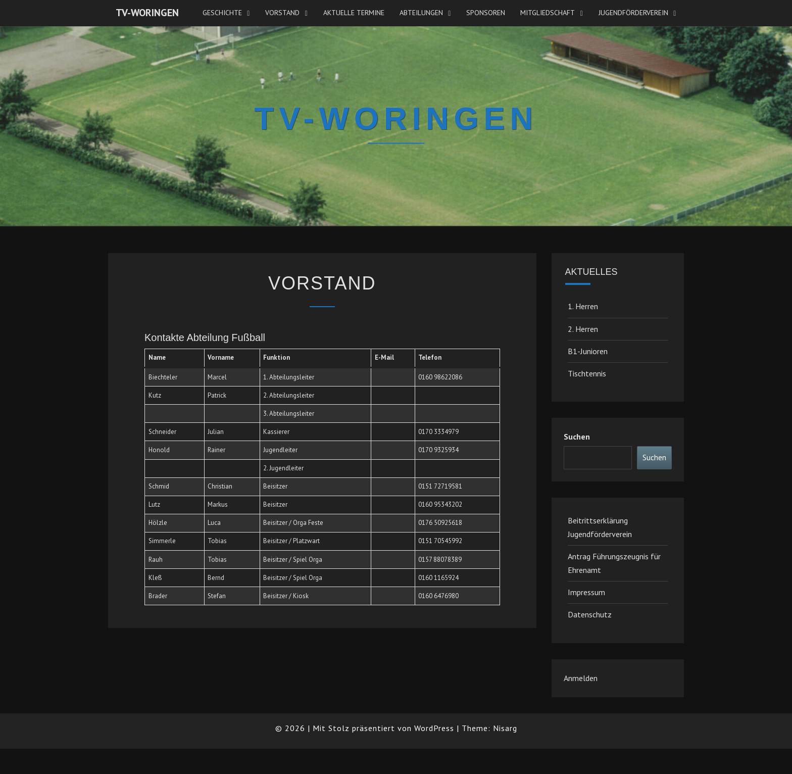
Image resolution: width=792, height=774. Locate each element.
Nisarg (505, 728)
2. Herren (583, 329)
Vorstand (282, 12)
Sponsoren (485, 12)
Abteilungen (421, 12)
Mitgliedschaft (547, 12)
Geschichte (222, 12)
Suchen (577, 436)
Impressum (586, 592)
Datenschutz (590, 614)
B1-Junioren (588, 351)
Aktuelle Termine (353, 12)
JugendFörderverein (633, 12)
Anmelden (581, 678)
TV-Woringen (147, 12)
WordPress (434, 728)
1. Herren (583, 306)
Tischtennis (587, 373)
